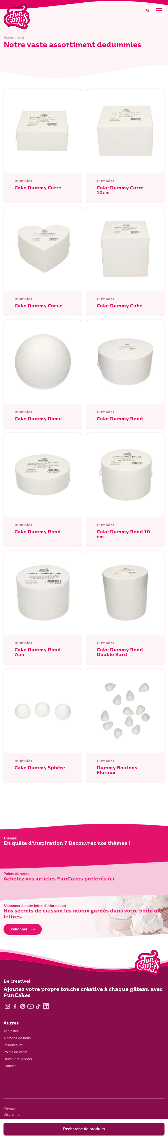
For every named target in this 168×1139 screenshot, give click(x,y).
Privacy (10, 1108)
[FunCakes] (17, 16)
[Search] (148, 10)
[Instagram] (7, 1006)
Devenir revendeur (18, 1059)
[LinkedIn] (46, 1006)
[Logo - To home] (148, 963)
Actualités (11, 1031)
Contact (10, 1066)
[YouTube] (30, 1006)
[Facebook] (15, 1006)
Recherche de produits (84, 1129)
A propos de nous (17, 1038)
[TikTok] (38, 1006)
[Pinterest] (22, 1006)
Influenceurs (13, 1045)
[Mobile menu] (158, 10)
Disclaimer (12, 1114)
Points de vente (16, 1052)
